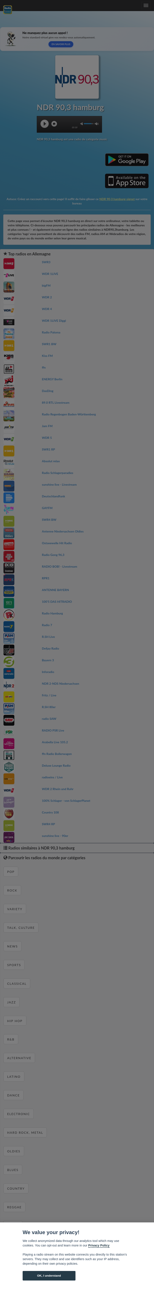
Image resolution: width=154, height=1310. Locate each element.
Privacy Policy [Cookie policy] (99, 1245)
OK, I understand (49, 1275)
